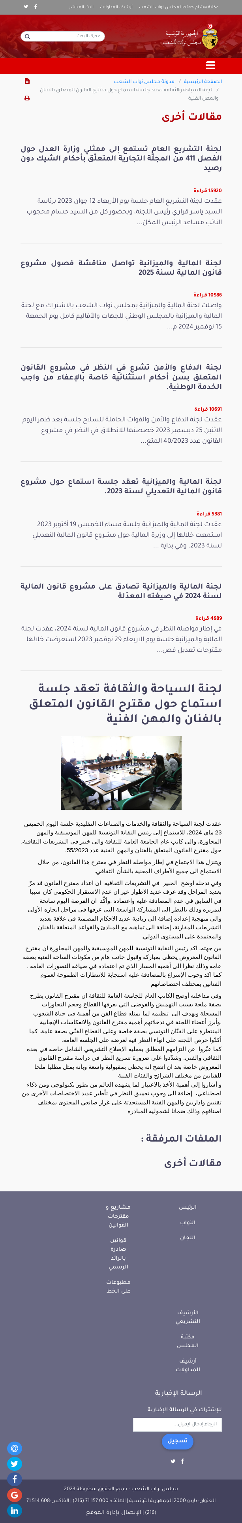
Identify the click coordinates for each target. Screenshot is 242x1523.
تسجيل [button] (177, 1441)
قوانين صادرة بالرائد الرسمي (118, 1254)
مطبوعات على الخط (118, 1287)
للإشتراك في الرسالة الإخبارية (185, 1410)
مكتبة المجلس (188, 1341)
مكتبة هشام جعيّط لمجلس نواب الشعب (179, 7)
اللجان (187, 1238)
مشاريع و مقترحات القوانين (118, 1217)
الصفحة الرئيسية (203, 82)
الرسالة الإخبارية (178, 1393)
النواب (187, 1223)
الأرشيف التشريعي (188, 1317)
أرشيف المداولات (116, 7)
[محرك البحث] (63, 36)
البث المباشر (81, 7)
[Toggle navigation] (211, 66)
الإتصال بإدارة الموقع (113, 1513)
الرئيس (188, 1208)
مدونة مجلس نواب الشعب (144, 82)
